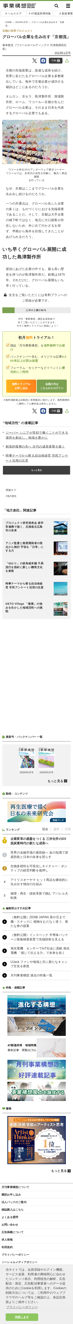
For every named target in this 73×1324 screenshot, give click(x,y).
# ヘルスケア (13, 13)
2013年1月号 (63, 52)
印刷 (56, 60)
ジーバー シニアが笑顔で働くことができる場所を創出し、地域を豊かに (37, 435)
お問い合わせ (10, 1224)
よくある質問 (10, 1217)
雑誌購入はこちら (13, 1209)
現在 (45, 829)
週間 (56, 829)
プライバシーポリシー (15, 1254)
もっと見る (36, 470)
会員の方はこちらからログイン (51, 386)
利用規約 (7, 1247)
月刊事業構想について (15, 1187)
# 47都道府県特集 (40, 13)
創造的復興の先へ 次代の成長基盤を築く (35, 446)
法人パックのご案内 (14, 1202)
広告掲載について (13, 1232)
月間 (67, 829)
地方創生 (12, 496)
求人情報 (7, 1239)
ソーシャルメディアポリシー (20, 1262)
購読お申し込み (11, 1194)
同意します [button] (22, 1317)
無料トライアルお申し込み (21, 386)
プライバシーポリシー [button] (22, 1307)
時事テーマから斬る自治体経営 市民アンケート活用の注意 (37, 458)
